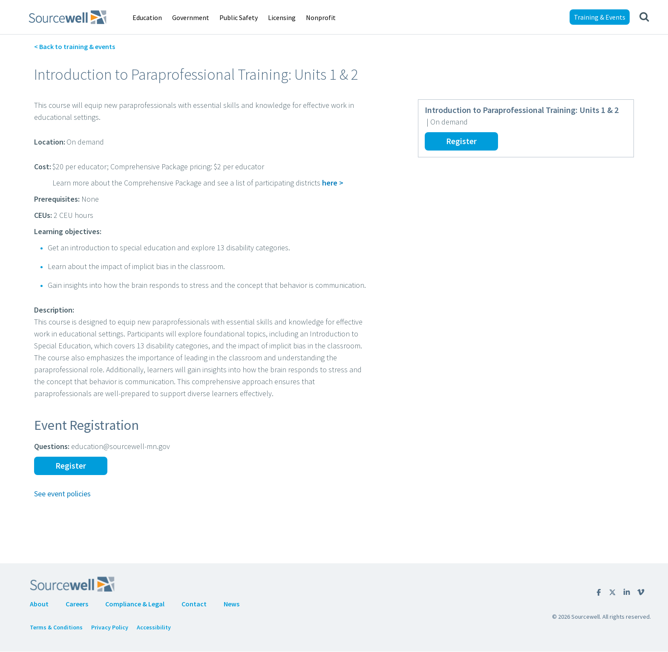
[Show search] (644, 17)
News (231, 603)
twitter (612, 592)
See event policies (62, 493)
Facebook (598, 592)
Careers (77, 603)
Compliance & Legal (134, 603)
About (39, 603)
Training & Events (599, 17)
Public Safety (238, 17)
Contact (194, 603)
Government (190, 17)
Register (461, 141)
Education (147, 17)
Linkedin (627, 592)
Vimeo (641, 592)
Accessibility (154, 627)
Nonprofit (321, 17)
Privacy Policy (109, 627)
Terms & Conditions (56, 627)
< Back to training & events (74, 46)
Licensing (282, 17)
